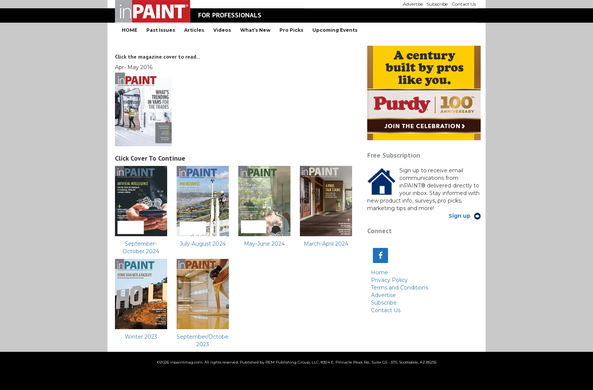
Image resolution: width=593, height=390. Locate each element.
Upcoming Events (334, 30)
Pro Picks (291, 30)
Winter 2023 (141, 336)
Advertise (383, 295)
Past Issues (160, 30)
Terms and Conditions (399, 287)
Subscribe (384, 302)
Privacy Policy (389, 280)
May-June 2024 (264, 243)
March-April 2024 (326, 243)
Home (379, 272)
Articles (194, 30)
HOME (129, 30)
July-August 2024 (203, 243)
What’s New (255, 30)
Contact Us (386, 310)
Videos (222, 30)
